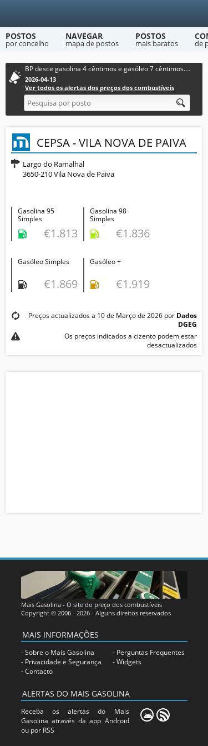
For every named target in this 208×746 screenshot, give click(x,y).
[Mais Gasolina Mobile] (147, 715)
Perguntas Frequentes (150, 652)
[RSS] (163, 715)
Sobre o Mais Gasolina (59, 652)
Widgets (128, 662)
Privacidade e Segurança (63, 662)
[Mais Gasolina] (104, 14)
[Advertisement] (104, 441)
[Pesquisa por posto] (107, 103)
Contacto (39, 671)
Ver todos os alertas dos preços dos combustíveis (99, 87)
